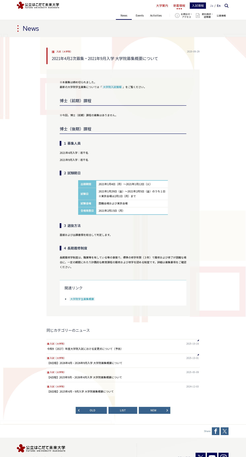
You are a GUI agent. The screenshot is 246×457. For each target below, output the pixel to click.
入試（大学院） (64, 51)
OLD (92, 410)
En (219, 5)
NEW (153, 410)
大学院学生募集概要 (82, 299)
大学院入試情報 (112, 87)
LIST (123, 410)
